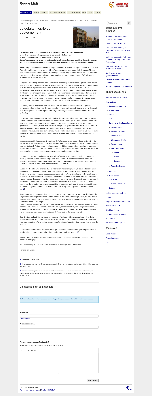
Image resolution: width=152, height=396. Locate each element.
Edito (84, 12)
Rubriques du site (26, 12)
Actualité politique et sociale (116, 98)
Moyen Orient (114, 110)
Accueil (22, 21)
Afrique (111, 115)
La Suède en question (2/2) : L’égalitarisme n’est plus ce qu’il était (118, 50)
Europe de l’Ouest (118, 131)
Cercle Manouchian (74, 12)
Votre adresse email (27, 324)
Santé (108, 242)
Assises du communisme (57, 12)
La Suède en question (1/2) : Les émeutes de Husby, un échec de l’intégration (118, 59)
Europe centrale (117, 144)
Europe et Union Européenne (60, 21)
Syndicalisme (114, 175)
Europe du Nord (76, 21)
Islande (116, 157)
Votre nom (24, 313)
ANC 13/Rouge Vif (113, 206)
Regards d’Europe (118, 166)
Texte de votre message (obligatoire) (34, 342)
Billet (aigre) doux (112, 210)
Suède (86, 21)
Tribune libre (110, 218)
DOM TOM (113, 180)
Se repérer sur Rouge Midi (116, 223)
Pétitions (97, 12)
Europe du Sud (116, 136)
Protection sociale (112, 238)
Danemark (117, 161)
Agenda (36, 12)
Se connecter (25, 319)
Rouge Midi (29, 3)
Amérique (112, 171)
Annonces (44, 12)
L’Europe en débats (118, 140)
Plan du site (24, 390)
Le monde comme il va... (118, 184)
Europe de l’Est (117, 127)
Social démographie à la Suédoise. (119, 86)
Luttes (108, 197)
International (44, 21)
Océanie (112, 188)
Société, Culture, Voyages (116, 214)
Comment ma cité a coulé (115, 43)
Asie (110, 119)
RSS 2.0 (51, 390)
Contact (44, 390)
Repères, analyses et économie (118, 201)
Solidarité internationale (117, 106)
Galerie (90, 12)
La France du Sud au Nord (116, 193)
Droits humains (111, 234)
